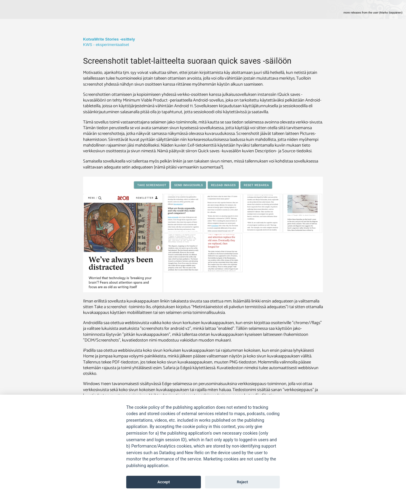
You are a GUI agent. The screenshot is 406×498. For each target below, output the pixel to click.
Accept (163, 482)
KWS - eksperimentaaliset (106, 44)
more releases (372, 12)
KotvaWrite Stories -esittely (109, 39)
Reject (242, 482)
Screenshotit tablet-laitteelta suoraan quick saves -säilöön (187, 61)
